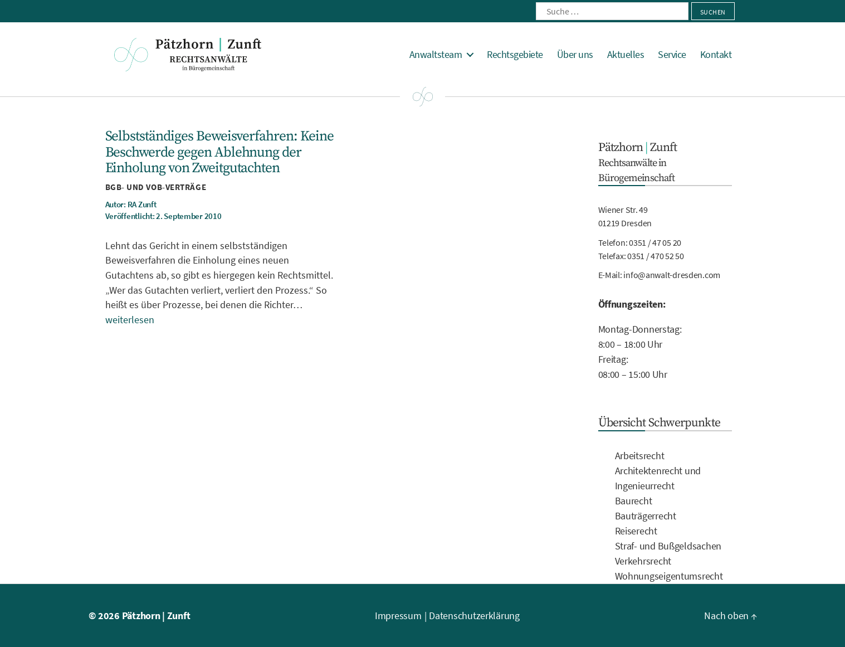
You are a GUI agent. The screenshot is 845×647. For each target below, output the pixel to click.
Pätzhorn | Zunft (156, 615)
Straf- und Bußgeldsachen (668, 545)
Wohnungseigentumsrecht (669, 576)
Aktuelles (625, 54)
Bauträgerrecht (645, 515)
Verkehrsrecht (643, 560)
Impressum (398, 615)
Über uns (575, 54)
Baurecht (633, 500)
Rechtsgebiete (515, 54)
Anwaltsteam (435, 54)
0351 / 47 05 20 (655, 242)
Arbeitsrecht (640, 455)
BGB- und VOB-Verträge (156, 187)
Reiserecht (636, 530)
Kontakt (716, 54)
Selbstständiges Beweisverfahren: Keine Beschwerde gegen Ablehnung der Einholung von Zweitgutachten (219, 152)
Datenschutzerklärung (474, 615)
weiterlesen (129, 319)
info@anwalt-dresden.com (671, 274)
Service (672, 54)
